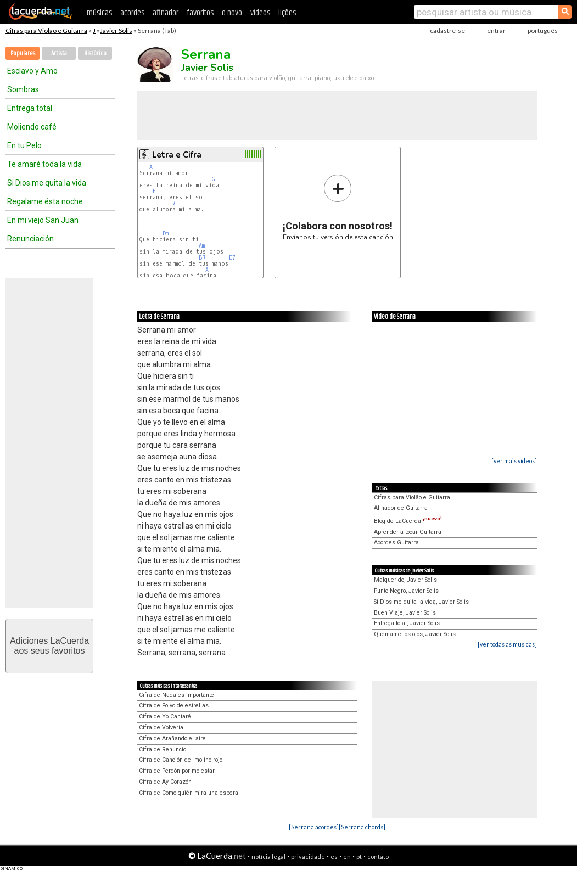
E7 (172, 203)
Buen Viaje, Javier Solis (405, 612)
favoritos (200, 13)
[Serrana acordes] (314, 826)
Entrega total (29, 108)
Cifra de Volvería (161, 727)
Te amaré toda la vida (44, 164)
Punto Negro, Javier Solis (406, 590)
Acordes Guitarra (396, 542)
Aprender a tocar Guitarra (407, 532)
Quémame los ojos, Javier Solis (415, 634)
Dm (166, 233)
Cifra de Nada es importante (176, 695)
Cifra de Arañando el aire (172, 738)
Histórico (95, 53)
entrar (496, 30)
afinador (165, 13)
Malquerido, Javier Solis (405, 579)
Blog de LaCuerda (408, 521)
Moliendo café (32, 126)
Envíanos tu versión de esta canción (338, 207)
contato (378, 856)
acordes (132, 13)
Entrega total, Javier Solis (407, 623)
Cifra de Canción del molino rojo (180, 759)
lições (287, 13)
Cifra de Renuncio (162, 749)
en (347, 856)
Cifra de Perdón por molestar (177, 770)
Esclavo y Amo (32, 70)
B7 (202, 257)
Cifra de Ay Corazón (165, 781)
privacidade (308, 856)
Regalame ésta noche (45, 201)
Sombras (23, 89)
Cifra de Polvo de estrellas (174, 705)
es (334, 856)
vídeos (260, 13)
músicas (99, 13)
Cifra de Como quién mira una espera (188, 792)
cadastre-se (447, 30)
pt (359, 856)
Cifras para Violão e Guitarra (46, 30)
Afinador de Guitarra (401, 508)
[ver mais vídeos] (514, 460)
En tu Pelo (24, 145)
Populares (22, 53)
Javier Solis (116, 30)
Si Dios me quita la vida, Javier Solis (421, 601)
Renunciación (30, 238)
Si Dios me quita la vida (46, 182)
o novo (232, 13)
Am (152, 167)
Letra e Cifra (176, 154)
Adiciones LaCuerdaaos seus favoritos (49, 645)
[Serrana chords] (362, 826)
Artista (59, 53)
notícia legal (268, 856)
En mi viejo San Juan (43, 220)
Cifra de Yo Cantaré (165, 716)
